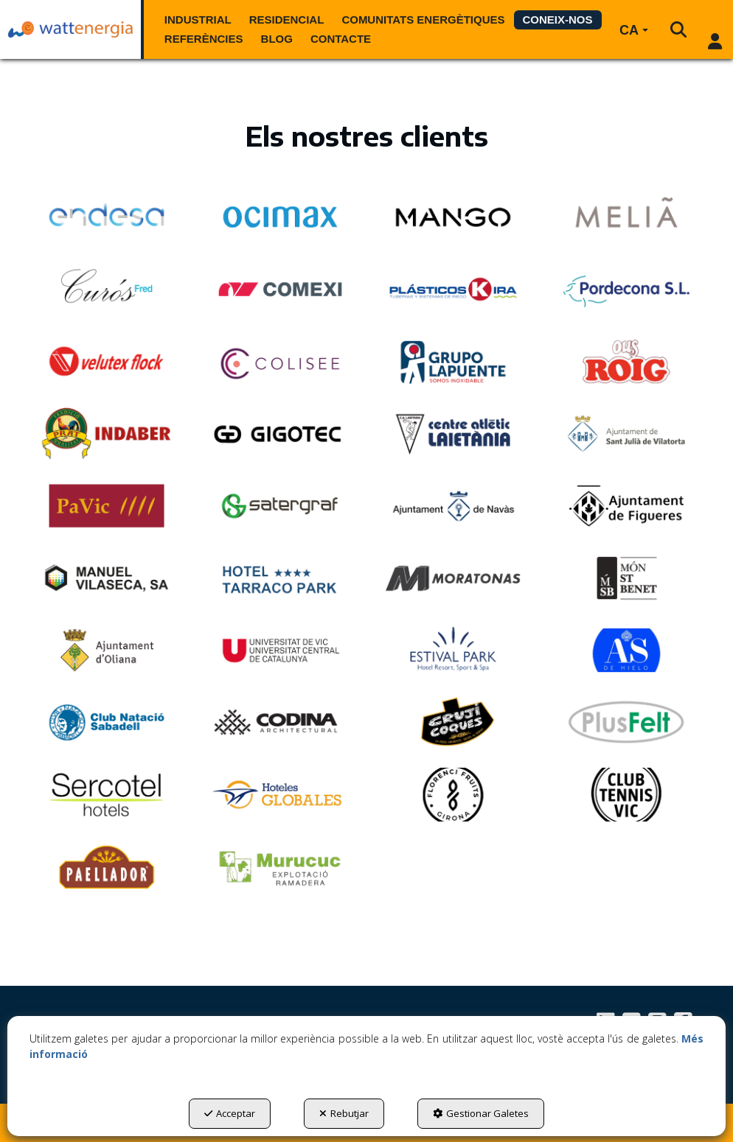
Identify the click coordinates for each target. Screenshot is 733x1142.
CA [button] (633, 30)
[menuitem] (198, 19)
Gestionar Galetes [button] (481, 1113)
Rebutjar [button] (344, 1113)
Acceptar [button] (229, 1113)
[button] (70, 29)
